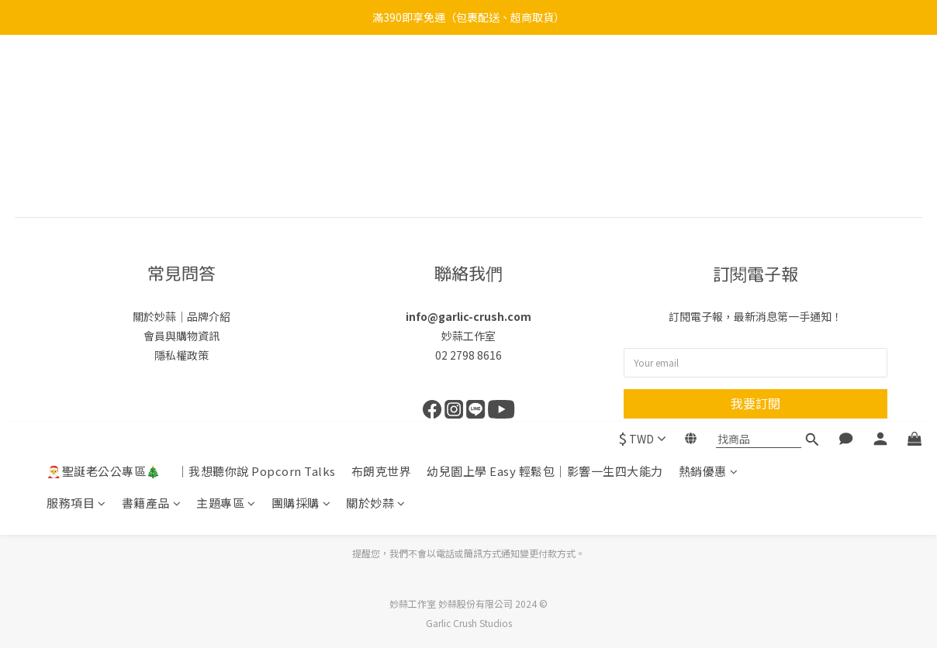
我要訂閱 (755, 403)
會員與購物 (170, 335)
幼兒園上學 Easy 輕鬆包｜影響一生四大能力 (545, 83)
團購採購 (301, 115)
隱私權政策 (181, 355)
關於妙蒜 (376, 115)
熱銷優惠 (708, 83)
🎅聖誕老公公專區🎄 (104, 83)
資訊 (209, 335)
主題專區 (226, 115)
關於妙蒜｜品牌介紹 (181, 316)
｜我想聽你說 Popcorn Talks (256, 83)
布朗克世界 (381, 83)
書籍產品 (152, 115)
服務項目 (76, 115)
